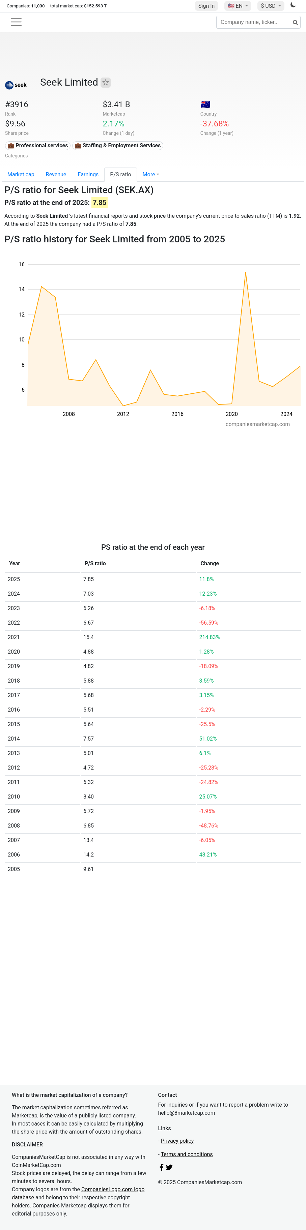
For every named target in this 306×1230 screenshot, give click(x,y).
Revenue (56, 174)
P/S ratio (120, 174)
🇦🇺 (205, 104)
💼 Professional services (37, 145)
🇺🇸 (236, 6)
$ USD (269, 6)
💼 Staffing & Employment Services (118, 145)
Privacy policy (177, 1141)
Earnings (88, 174)
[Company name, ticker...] (258, 22)
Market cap (20, 174)
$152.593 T (95, 5)
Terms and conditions (187, 1154)
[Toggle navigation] (16, 22)
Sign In (206, 6)
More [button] (149, 174)
